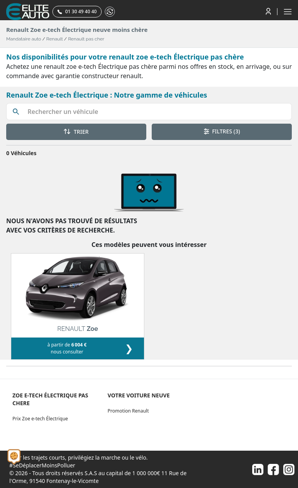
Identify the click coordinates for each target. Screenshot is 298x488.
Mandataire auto (23, 39)
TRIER (76, 131)
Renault (54, 39)
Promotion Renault (128, 411)
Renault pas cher (86, 39)
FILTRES (222, 131)
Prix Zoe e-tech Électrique (40, 418)
